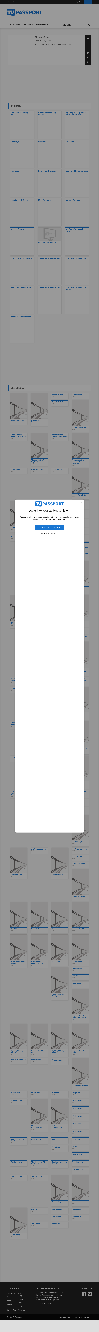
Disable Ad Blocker (49, 527)
